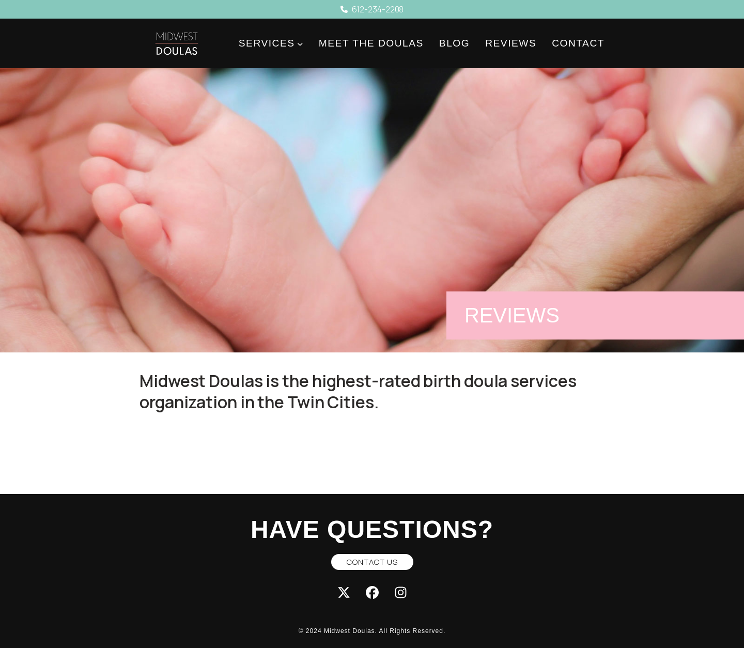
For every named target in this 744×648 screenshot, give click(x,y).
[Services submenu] (300, 44)
